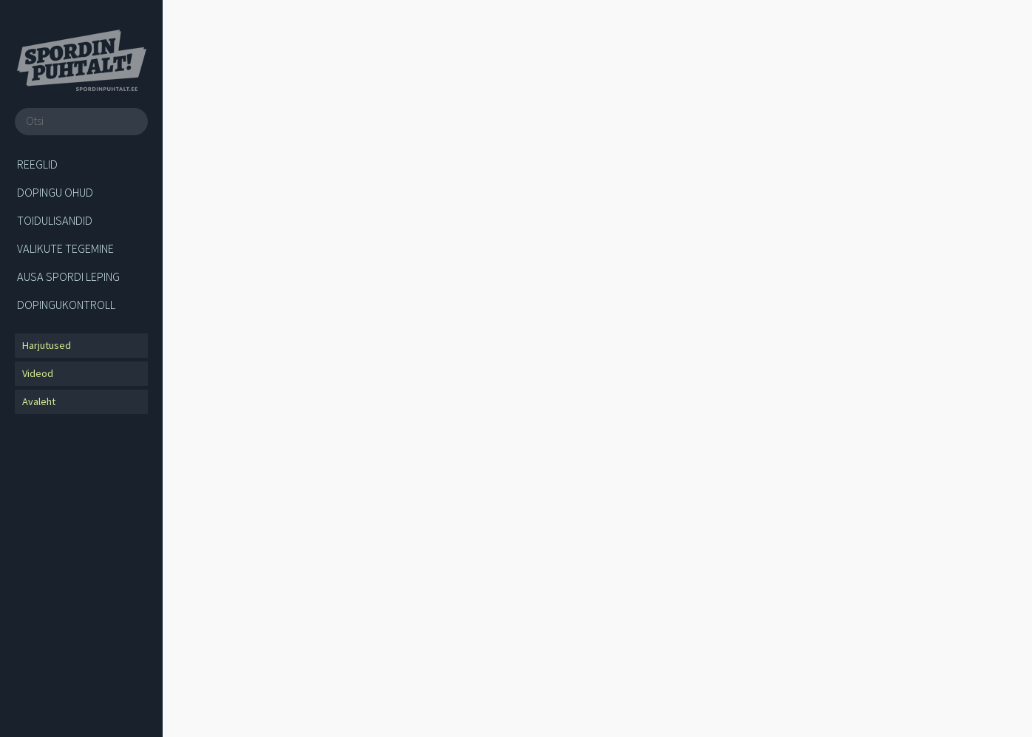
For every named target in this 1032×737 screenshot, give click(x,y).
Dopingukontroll (66, 304)
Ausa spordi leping (68, 276)
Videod (37, 373)
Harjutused (46, 345)
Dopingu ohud (55, 192)
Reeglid (37, 164)
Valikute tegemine (65, 248)
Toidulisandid (54, 220)
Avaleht (38, 401)
